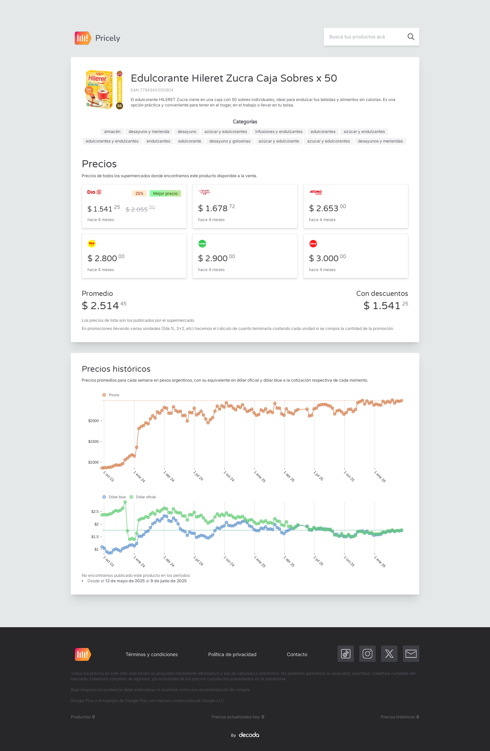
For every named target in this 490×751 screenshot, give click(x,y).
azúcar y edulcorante (279, 141)
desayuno (187, 131)
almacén (112, 131)
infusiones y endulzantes (279, 131)
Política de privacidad (232, 654)
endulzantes (158, 141)
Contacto (297, 654)
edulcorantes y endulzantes (112, 141)
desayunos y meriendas (380, 141)
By (245, 735)
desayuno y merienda (149, 131)
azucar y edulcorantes (328, 141)
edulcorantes (323, 131)
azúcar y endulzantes (364, 131)
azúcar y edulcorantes (226, 131)
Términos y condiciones (152, 654)
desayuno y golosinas (229, 141)
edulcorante (189, 141)
